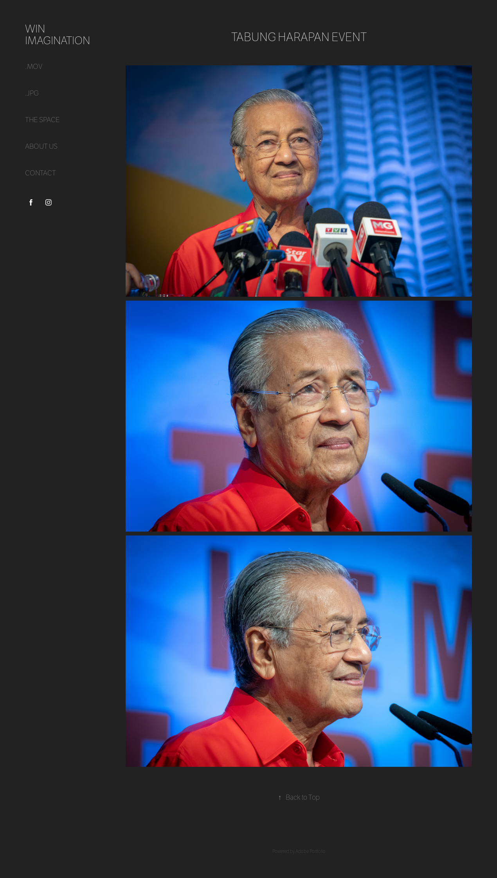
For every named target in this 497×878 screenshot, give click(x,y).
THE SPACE (42, 120)
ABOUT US (41, 146)
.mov (33, 67)
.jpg (32, 93)
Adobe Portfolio (310, 851)
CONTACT (40, 173)
